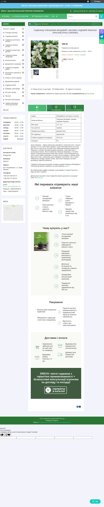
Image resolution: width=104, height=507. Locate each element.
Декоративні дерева (12, 81)
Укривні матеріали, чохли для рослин (11, 104)
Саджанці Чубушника (41, 24)
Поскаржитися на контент (46, 422)
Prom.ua (62, 418)
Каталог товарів (9, 29)
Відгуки (5, 110)
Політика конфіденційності (63, 422)
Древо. (67, 166)
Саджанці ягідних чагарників (11, 56)
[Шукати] (96, 16)
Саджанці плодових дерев (12, 68)
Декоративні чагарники (13, 64)
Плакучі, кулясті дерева (13, 78)
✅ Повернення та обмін (40, 16)
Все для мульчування (12, 99)
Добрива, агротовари (12, 89)
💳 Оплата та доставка (20, 16)
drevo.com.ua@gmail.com (11, 186)
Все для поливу (10, 92)
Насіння (8, 96)
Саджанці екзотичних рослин (12, 40)
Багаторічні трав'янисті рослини (13, 73)
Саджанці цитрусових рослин (12, 50)
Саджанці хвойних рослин (11, 45)
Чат (95, 501)
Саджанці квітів (10, 85)
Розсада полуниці (11, 32)
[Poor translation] (7, 435)
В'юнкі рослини (10, 60)
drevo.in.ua (39, 177)
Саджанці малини (11, 36)
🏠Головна (5, 16)
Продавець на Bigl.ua (52, 420)
